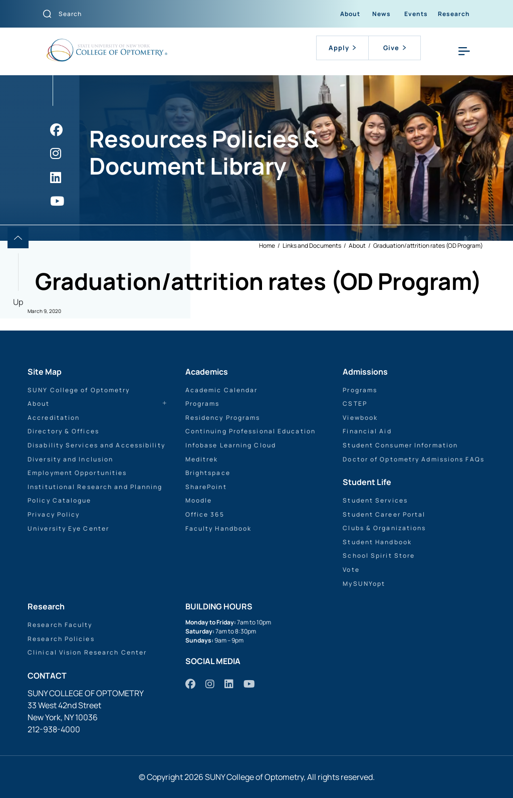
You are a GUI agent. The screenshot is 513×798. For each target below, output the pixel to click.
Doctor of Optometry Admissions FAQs (413, 459)
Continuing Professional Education (250, 431)
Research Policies (61, 638)
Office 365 (204, 514)
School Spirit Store (379, 555)
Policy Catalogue (60, 500)
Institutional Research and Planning (95, 487)
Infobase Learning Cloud (230, 445)
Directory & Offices (63, 431)
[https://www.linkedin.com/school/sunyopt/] (55, 177)
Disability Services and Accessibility (96, 445)
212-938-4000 (54, 729)
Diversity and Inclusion (70, 459)
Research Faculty (60, 624)
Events (416, 14)
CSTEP (355, 403)
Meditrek (201, 459)
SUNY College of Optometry (79, 390)
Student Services (375, 500)
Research (454, 14)
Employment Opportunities (77, 472)
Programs (202, 403)
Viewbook (360, 417)
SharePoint (206, 487)
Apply (342, 47)
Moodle (198, 500)
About (350, 14)
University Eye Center (68, 528)
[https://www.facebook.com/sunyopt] (56, 129)
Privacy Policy (54, 514)
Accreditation (54, 417)
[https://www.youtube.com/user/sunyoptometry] (57, 201)
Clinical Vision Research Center (87, 652)
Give (394, 47)
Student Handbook (377, 542)
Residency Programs (223, 417)
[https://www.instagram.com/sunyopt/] (55, 153)
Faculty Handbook (218, 528)
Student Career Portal (384, 514)
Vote (351, 569)
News (381, 14)
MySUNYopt (364, 583)
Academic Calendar (221, 390)
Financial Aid (367, 431)
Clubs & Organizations (384, 528)
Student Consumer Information (400, 445)
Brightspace (207, 472)
